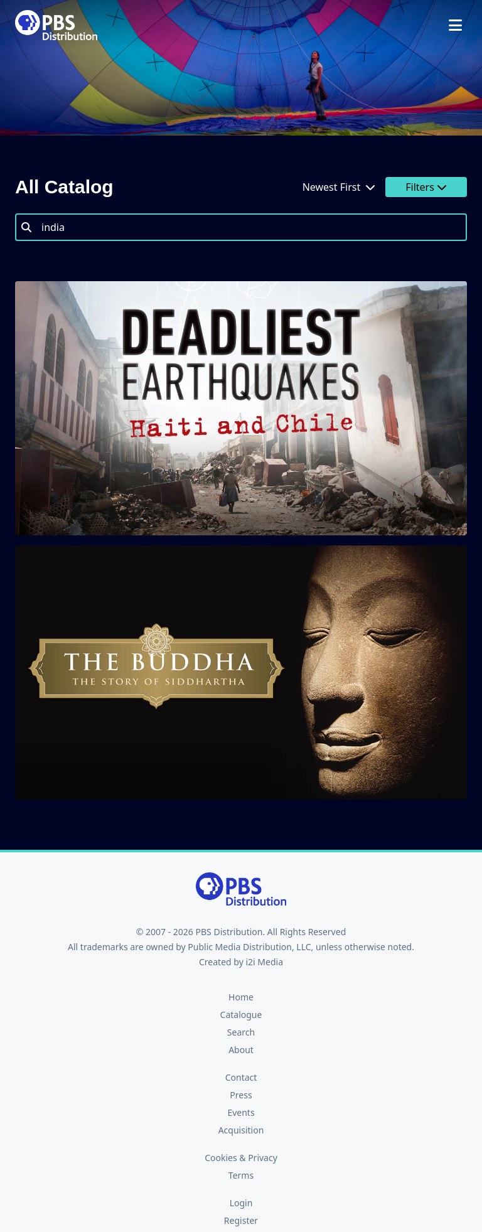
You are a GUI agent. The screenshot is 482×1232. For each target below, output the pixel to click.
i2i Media (264, 962)
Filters (426, 187)
